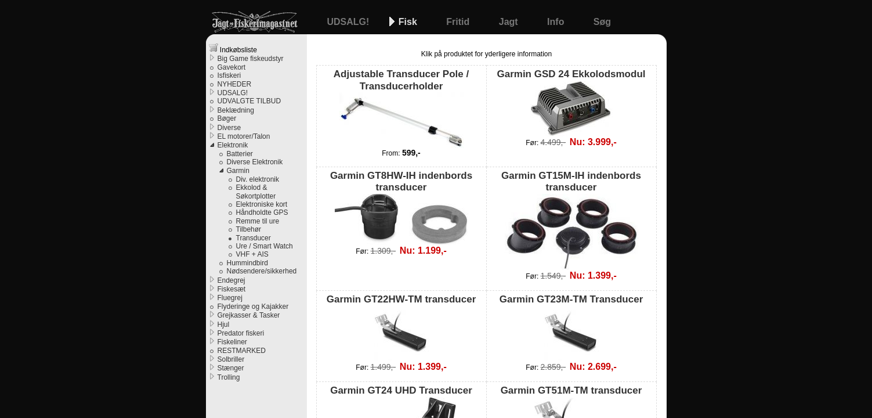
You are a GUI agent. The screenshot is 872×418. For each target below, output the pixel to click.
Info (557, 22)
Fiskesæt (232, 289)
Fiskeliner (232, 342)
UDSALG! (349, 22)
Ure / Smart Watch (264, 246)
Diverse (229, 128)
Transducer (253, 238)
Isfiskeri (229, 75)
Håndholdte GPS (262, 212)
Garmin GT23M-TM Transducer (571, 327)
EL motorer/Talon (244, 136)
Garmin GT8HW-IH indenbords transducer (401, 207)
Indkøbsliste (233, 48)
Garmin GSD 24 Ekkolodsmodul (571, 102)
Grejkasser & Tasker (249, 315)
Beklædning (236, 110)
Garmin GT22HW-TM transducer (401, 327)
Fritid (459, 22)
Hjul (224, 324)
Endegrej (231, 280)
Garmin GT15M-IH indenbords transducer (571, 220)
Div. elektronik (257, 179)
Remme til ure (258, 221)
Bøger (227, 118)
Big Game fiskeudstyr (251, 59)
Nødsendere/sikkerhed (262, 271)
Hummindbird (247, 263)
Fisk (409, 22)
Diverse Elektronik (255, 162)
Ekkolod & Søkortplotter (256, 191)
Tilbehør (249, 229)
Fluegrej (230, 298)
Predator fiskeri (241, 333)
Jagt (509, 22)
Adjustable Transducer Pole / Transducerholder (401, 108)
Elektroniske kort (262, 204)
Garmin (238, 171)
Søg (602, 22)
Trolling (229, 377)
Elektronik (233, 145)
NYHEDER (235, 84)
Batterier (240, 154)
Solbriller (231, 359)
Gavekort (232, 67)
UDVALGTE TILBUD (249, 101)
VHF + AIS (252, 254)
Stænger (231, 368)
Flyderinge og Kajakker (253, 306)
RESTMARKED (242, 351)
